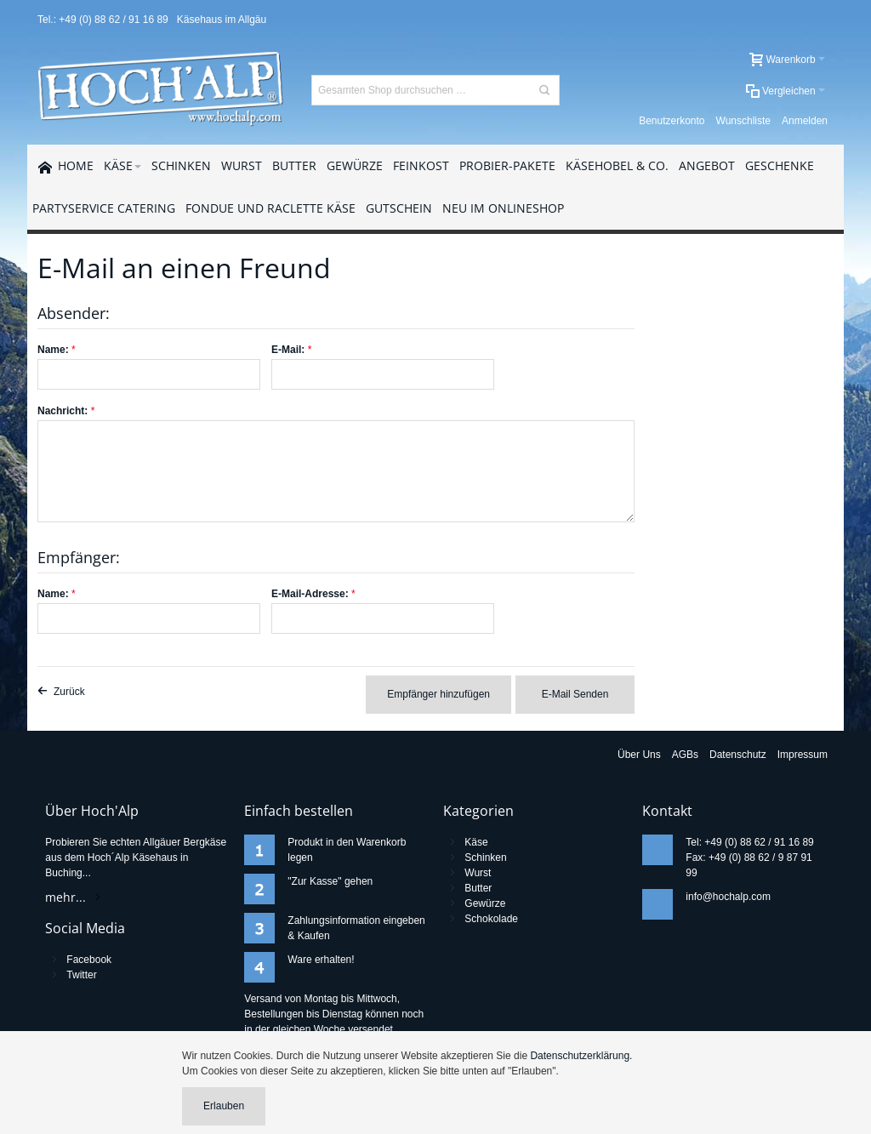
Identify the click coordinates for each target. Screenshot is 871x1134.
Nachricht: (62, 411)
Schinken (485, 857)
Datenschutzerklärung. (581, 1056)
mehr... (65, 897)
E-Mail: (288, 350)
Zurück (69, 692)
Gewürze (484, 903)
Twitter (81, 975)
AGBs (685, 755)
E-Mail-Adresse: (310, 594)
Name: (53, 350)
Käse (475, 842)
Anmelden (805, 121)
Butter (478, 888)
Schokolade (491, 919)
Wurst (477, 873)
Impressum (802, 755)
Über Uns (639, 755)
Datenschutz (737, 755)
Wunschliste (743, 121)
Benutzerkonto (671, 121)
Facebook (88, 960)
